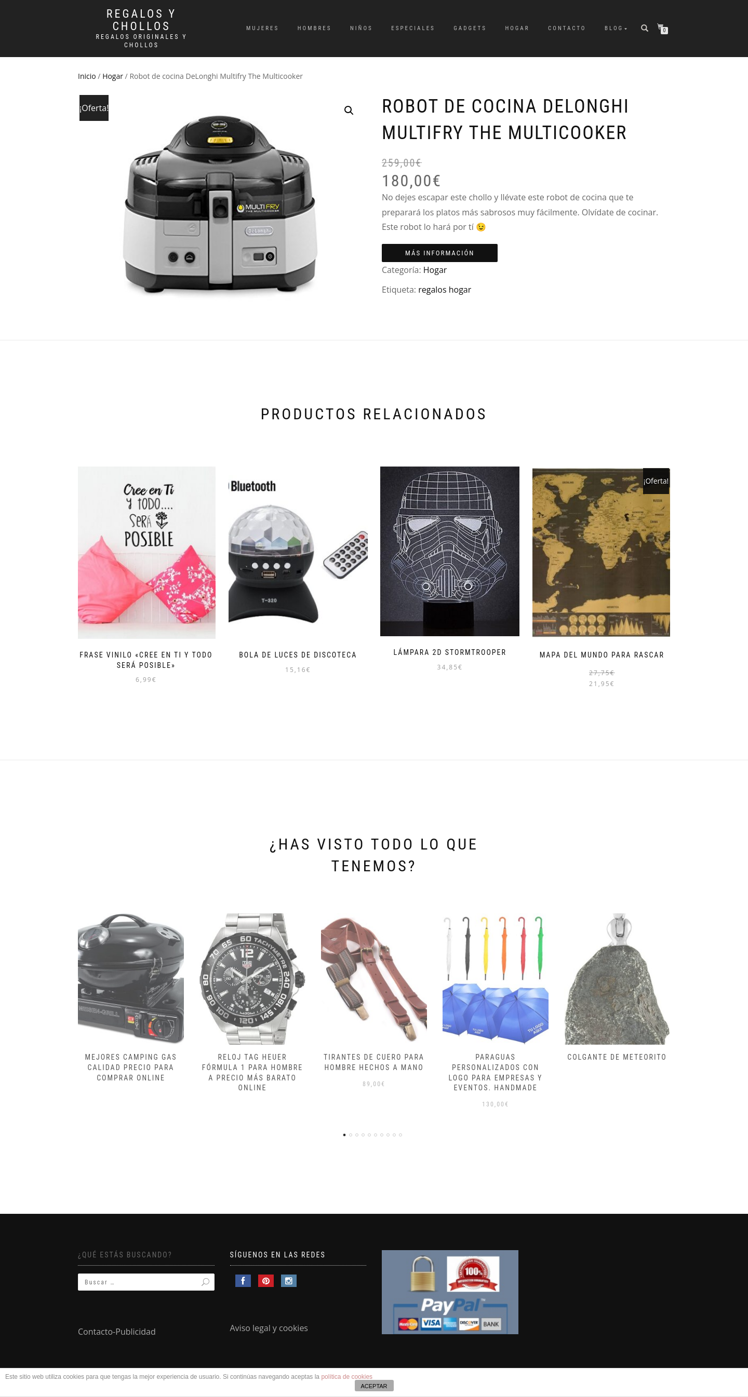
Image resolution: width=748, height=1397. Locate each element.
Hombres (315, 28)
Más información (439, 253)
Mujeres (262, 28)
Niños (361, 28)
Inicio (87, 76)
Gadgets (470, 28)
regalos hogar (444, 289)
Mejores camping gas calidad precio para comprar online (131, 1063)
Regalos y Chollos (141, 20)
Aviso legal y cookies (269, 1325)
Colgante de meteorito (617, 1053)
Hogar (517, 28)
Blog (614, 28)
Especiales (413, 28)
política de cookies (346, 1376)
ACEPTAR (373, 1386)
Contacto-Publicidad (117, 1328)
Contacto (567, 28)
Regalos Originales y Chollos (142, 41)
